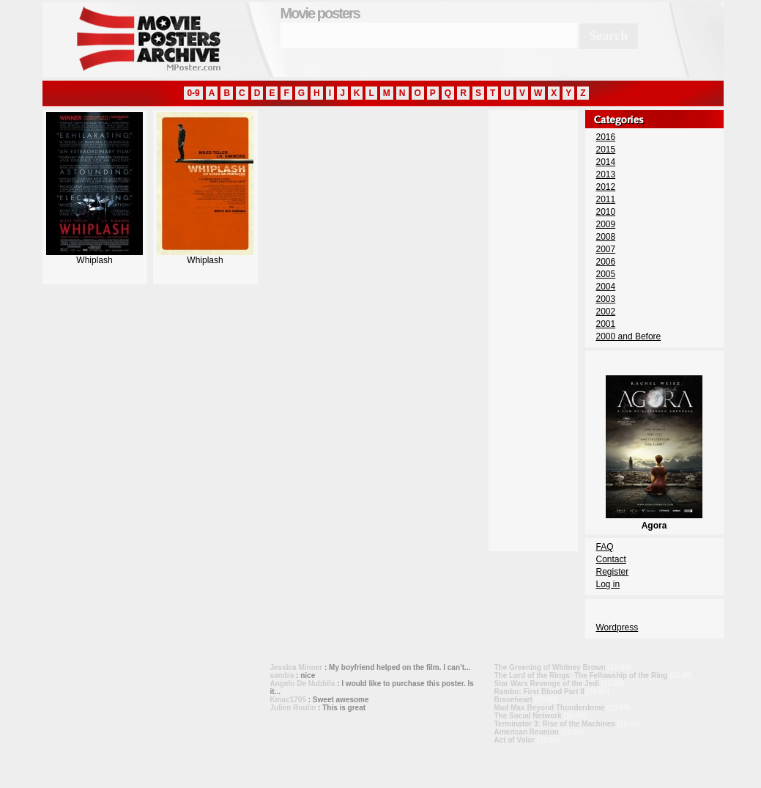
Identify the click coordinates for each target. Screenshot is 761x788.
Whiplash (94, 256)
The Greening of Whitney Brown (550, 667)
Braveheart (513, 700)
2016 (606, 137)
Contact (611, 559)
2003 (606, 299)
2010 (606, 212)
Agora (654, 520)
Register (612, 572)
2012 (606, 187)
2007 (606, 249)
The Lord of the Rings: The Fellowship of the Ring (581, 675)
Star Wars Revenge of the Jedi (547, 684)
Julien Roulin (293, 708)
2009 (606, 224)
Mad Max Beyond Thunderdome (549, 708)
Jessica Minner (296, 667)
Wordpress (617, 627)
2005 (606, 274)
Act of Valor (514, 740)
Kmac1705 (288, 700)
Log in (608, 584)
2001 (606, 324)
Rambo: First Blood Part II (539, 692)
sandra (282, 675)
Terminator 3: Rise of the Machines (554, 724)
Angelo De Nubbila (302, 684)
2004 (606, 286)
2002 (606, 311)
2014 (606, 162)
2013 (606, 174)
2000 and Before (628, 336)
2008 (606, 237)
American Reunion (526, 732)
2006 (606, 262)
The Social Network (528, 716)
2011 (606, 199)
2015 (606, 149)
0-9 (193, 93)
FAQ (605, 547)
